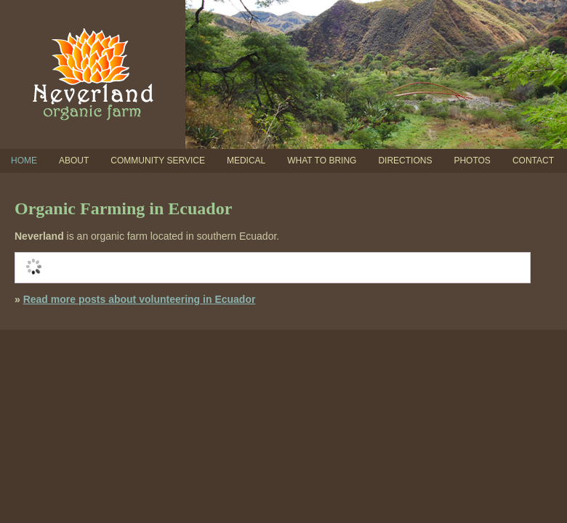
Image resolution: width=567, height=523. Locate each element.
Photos (472, 160)
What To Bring (321, 160)
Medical (246, 160)
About (74, 160)
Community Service (157, 160)
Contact (533, 160)
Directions (405, 160)
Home (24, 160)
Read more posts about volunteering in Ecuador (139, 299)
